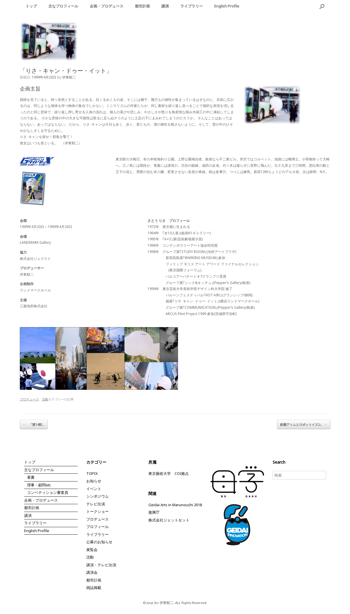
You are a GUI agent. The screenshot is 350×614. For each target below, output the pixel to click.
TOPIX (92, 473)
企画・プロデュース (106, 6)
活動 (45, 399)
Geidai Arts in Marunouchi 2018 (175, 504)
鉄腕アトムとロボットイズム (303, 424)
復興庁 (154, 512)
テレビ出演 (95, 503)
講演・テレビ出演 (101, 564)
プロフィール (97, 526)
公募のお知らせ (99, 541)
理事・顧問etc (39, 485)
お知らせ (93, 480)
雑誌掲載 (93, 587)
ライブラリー (191, 6)
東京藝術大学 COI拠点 (168, 473)
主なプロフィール (63, 6)
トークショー (97, 511)
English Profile (226, 6)
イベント (93, 488)
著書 (31, 477)
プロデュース (29, 399)
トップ (31, 6)
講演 (165, 6)
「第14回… (34, 424)
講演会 (91, 572)
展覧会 (91, 549)
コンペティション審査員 (47, 492)
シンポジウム (97, 496)
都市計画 (142, 6)
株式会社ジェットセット (169, 520)
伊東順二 (69, 77)
